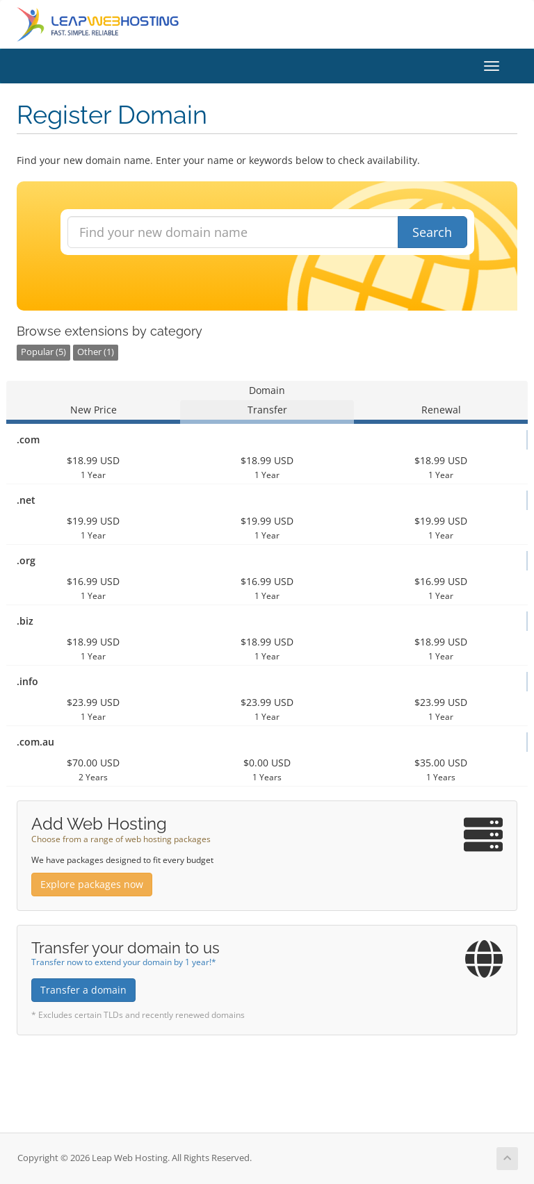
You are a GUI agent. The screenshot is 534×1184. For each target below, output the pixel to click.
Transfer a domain (83, 989)
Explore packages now (91, 884)
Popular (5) (43, 352)
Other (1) (95, 352)
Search (432, 232)
